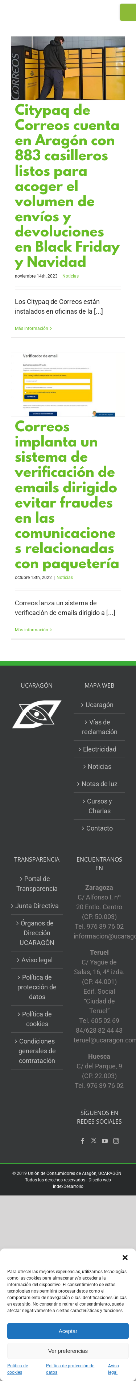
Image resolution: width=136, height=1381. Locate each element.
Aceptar (68, 1331)
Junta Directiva (37, 906)
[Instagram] (116, 1141)
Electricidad (99, 749)
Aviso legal (113, 1369)
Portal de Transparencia (37, 883)
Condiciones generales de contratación (37, 1050)
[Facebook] (83, 1141)
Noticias (70, 276)
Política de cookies (17, 1369)
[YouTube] (105, 1141)
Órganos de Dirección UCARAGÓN (37, 932)
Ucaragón (100, 705)
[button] (125, 1257)
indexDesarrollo (68, 1186)
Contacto (99, 828)
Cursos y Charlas (99, 806)
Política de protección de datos (70, 1369)
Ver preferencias (68, 1351)
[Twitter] (93, 1141)
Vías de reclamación (100, 727)
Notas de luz (100, 784)
